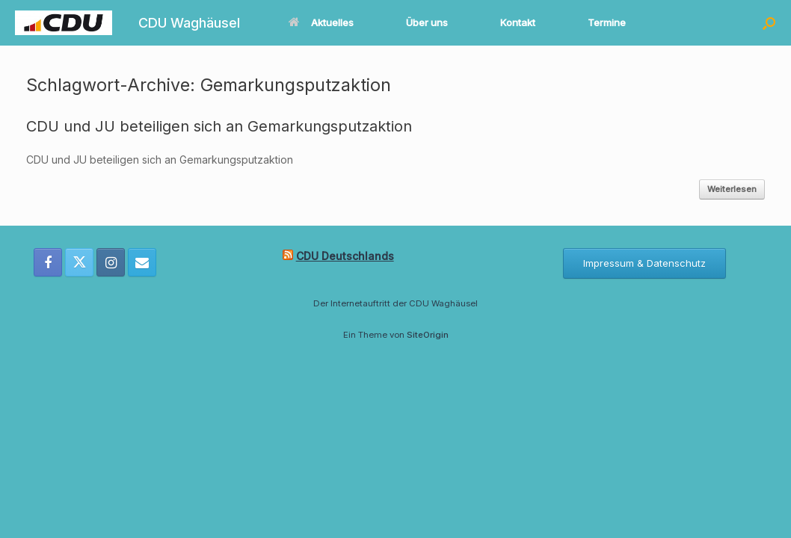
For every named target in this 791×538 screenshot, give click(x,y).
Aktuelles (321, 22)
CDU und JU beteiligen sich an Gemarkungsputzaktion (219, 126)
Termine (607, 22)
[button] (769, 23)
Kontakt (517, 22)
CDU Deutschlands (345, 256)
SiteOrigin (428, 335)
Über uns (427, 22)
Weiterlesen (732, 189)
